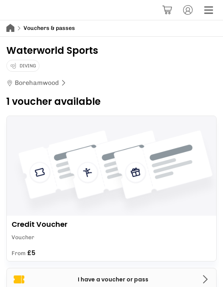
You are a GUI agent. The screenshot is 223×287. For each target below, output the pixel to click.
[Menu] (209, 10)
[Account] (188, 10)
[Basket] (167, 10)
